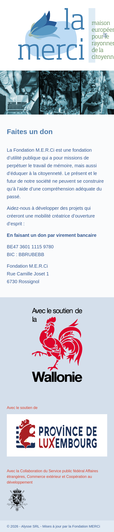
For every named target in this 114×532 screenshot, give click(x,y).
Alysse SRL (30, 526)
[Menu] (105, 35)
